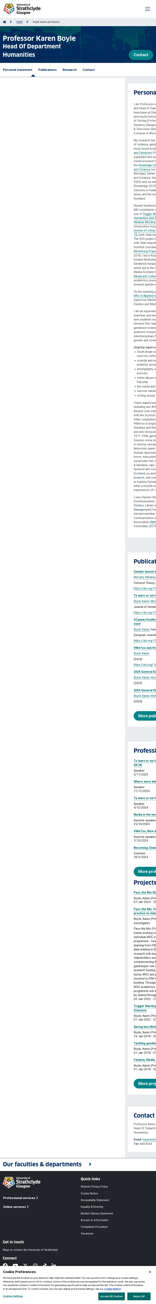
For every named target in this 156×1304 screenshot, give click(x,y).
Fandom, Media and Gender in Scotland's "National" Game (49, 1060)
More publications (29, 716)
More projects (26, 1083)
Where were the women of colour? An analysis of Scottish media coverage (61, 781)
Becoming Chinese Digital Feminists (34, 848)
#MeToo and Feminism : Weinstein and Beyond (41, 648)
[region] (78, 1285)
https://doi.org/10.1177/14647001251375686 (39, 588)
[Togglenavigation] (147, 9)
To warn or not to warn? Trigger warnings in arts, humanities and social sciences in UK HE (72, 595)
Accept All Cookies (111, 1296)
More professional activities (38, 871)
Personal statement (17, 70)
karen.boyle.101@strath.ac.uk (36, 1139)
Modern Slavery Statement (97, 1213)
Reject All (139, 1296)
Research (70, 70)
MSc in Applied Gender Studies (29, 296)
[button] (78, 1164)
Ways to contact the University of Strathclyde (30, 1249)
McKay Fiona (54, 677)
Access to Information (94, 1220)
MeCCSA (31, 522)
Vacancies (87, 1233)
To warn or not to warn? (25, 798)
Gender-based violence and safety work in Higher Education (51, 571)
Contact (141, 54)
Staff (19, 22)
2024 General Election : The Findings (34, 672)
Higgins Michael (74, 677)
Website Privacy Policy (94, 1186)
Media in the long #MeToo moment (33, 814)
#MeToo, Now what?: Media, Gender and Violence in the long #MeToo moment (64, 831)
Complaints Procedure (94, 1227)
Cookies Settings (13, 1296)
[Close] (150, 1272)
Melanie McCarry (20, 222)
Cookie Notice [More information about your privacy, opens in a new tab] (112, 1288)
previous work (52, 239)
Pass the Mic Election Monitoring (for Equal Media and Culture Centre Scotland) (65, 892)
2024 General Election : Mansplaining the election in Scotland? (52, 690)
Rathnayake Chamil (75, 629)
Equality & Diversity (92, 1206)
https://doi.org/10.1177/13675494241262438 (39, 640)
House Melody (58, 577)
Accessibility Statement (95, 1200)
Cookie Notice (89, 1193)
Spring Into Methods (23, 1027)
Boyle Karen (39, 577)
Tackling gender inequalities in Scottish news (40, 1043)
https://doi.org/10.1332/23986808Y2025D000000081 (44, 612)
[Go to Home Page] (4, 22)
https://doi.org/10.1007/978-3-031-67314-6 (37, 664)
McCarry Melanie (20, 577)
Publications (47, 70)
